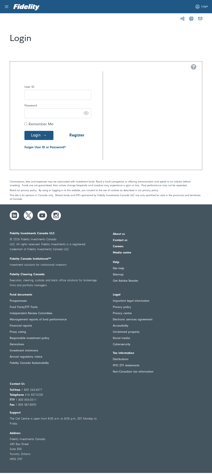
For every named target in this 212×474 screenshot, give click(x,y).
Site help (118, 268)
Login (36, 135)
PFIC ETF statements (126, 365)
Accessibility (120, 325)
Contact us (120, 240)
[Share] (182, 19)
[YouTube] (42, 215)
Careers (118, 246)
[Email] (200, 19)
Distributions (120, 359)
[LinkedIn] (14, 215)
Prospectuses (18, 301)
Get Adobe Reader (125, 280)
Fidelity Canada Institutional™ (30, 259)
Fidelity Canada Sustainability (29, 363)
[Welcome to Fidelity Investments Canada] (26, 7)
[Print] (191, 19)
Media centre (122, 252)
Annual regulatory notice (26, 356)
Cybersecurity (121, 344)
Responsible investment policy (29, 338)
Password (30, 105)
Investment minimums (24, 350)
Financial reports (21, 325)
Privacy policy (122, 307)
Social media (121, 338)
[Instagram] (56, 215)
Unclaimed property (126, 332)
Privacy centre (122, 313)
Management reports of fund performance (38, 319)
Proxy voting (18, 332)
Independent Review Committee (31, 313)
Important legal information (131, 301)
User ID (29, 87)
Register (76, 135)
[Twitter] (28, 215)
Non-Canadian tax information (133, 371)
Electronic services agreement (132, 319)
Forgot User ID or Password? (45, 147)
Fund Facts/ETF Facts (23, 307)
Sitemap (118, 274)
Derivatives (17, 344)
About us (119, 234)
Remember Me (41, 124)
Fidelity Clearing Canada (27, 274)
